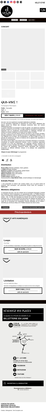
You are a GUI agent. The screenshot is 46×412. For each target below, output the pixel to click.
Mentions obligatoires (10, 407)
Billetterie (40, 3)
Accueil (14, 20)
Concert (23, 20)
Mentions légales (8, 405)
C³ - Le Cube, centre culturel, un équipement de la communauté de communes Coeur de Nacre (29, 325)
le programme (22, 152)
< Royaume (5, 207)
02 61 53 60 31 (24, 389)
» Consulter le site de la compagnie (11, 156)
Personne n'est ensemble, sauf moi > (33, 207)
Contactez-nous (7, 404)
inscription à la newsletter (17, 383)
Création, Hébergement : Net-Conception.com (12, 410)
